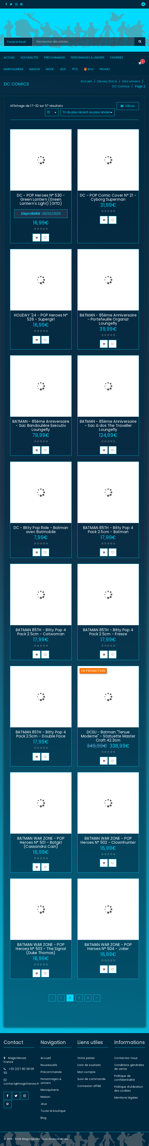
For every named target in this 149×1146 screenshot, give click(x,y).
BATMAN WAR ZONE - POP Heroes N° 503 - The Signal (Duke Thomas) (41, 948)
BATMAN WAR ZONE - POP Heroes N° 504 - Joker (108, 946)
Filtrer (130, 106)
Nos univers (131, 81)
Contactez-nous (126, 1058)
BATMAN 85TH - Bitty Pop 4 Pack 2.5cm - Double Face (41, 734)
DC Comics (120, 86)
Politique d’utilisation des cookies (128, 1089)
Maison (45, 1097)
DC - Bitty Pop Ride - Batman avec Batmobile (41, 529)
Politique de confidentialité (124, 1078)
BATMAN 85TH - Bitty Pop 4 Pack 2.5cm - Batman (108, 529)
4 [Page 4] (88, 998)
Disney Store (107, 81)
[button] (36, 237)
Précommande (51, 1072)
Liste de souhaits (89, 1065)
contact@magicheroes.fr (21, 1084)
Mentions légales (126, 1098)
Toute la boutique (53, 1111)
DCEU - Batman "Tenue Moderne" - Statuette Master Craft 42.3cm (108, 736)
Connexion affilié (89, 1086)
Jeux (44, 1104)
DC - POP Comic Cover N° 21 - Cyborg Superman (108, 197)
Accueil (86, 81)
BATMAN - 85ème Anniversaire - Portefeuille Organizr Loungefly (108, 319)
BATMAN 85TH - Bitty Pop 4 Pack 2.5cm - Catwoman (41, 632)
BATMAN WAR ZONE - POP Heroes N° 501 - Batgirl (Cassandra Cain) (40, 842)
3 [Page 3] (79, 998)
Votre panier (86, 1058)
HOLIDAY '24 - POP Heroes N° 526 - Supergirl (41, 317)
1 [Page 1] (61, 998)
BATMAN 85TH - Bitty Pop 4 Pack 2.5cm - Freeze (108, 632)
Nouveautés (49, 1065)
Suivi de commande (91, 1079)
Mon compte (86, 1072)
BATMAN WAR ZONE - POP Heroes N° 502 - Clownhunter (108, 840)
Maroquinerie (50, 1090)
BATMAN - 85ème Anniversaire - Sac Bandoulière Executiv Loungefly (40, 425)
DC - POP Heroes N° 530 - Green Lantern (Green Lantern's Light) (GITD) (41, 199)
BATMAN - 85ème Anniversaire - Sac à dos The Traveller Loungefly (108, 425)
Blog (43, 1118)
